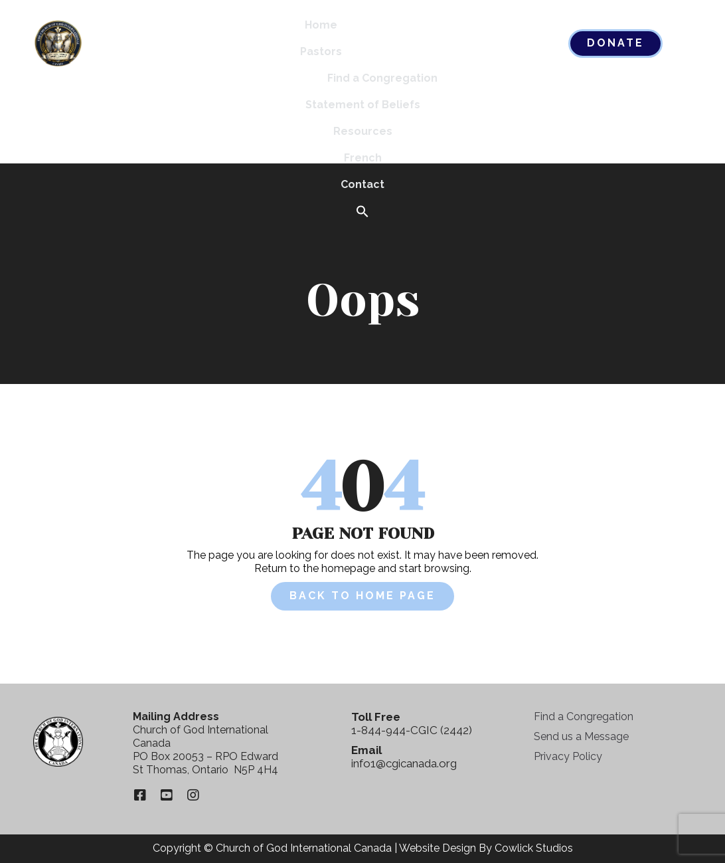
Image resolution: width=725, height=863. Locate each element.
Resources (362, 131)
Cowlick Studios (534, 848)
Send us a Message (581, 736)
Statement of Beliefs (362, 104)
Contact (362, 184)
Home (321, 25)
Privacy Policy (568, 756)
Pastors (321, 51)
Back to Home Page (362, 595)
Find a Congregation (382, 78)
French (363, 157)
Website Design (437, 848)
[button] (362, 212)
